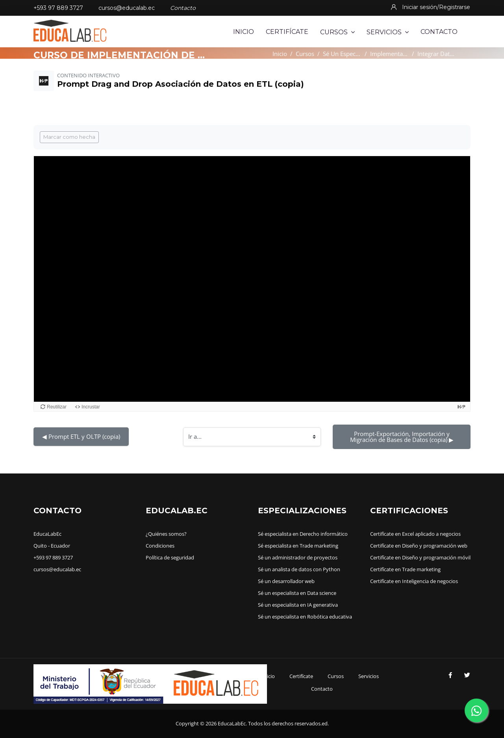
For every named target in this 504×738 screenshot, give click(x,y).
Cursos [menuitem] (337, 32)
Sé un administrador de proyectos (297, 557)
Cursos (305, 54)
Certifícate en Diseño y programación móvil (420, 557)
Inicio (279, 54)
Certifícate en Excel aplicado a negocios (415, 533)
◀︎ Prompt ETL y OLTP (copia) (81, 436)
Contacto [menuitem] (439, 31)
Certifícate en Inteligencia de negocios (414, 581)
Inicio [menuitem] (243, 31)
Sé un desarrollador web (286, 581)
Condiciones (160, 545)
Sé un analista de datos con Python (299, 569)
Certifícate (301, 676)
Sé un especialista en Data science (297, 592)
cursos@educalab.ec (126, 7)
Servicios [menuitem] (388, 32)
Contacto (322, 688)
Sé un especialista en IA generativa (298, 604)
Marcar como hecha (69, 137)
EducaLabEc (47, 533)
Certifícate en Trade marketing (405, 569)
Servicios (368, 676)
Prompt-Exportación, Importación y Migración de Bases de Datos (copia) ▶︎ (402, 437)
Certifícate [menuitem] (287, 31)
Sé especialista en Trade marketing (298, 545)
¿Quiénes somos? (166, 533)
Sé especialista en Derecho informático (303, 533)
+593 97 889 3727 (58, 7)
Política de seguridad (170, 557)
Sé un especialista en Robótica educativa (305, 616)
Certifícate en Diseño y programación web (418, 545)
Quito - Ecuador (51, 545)
